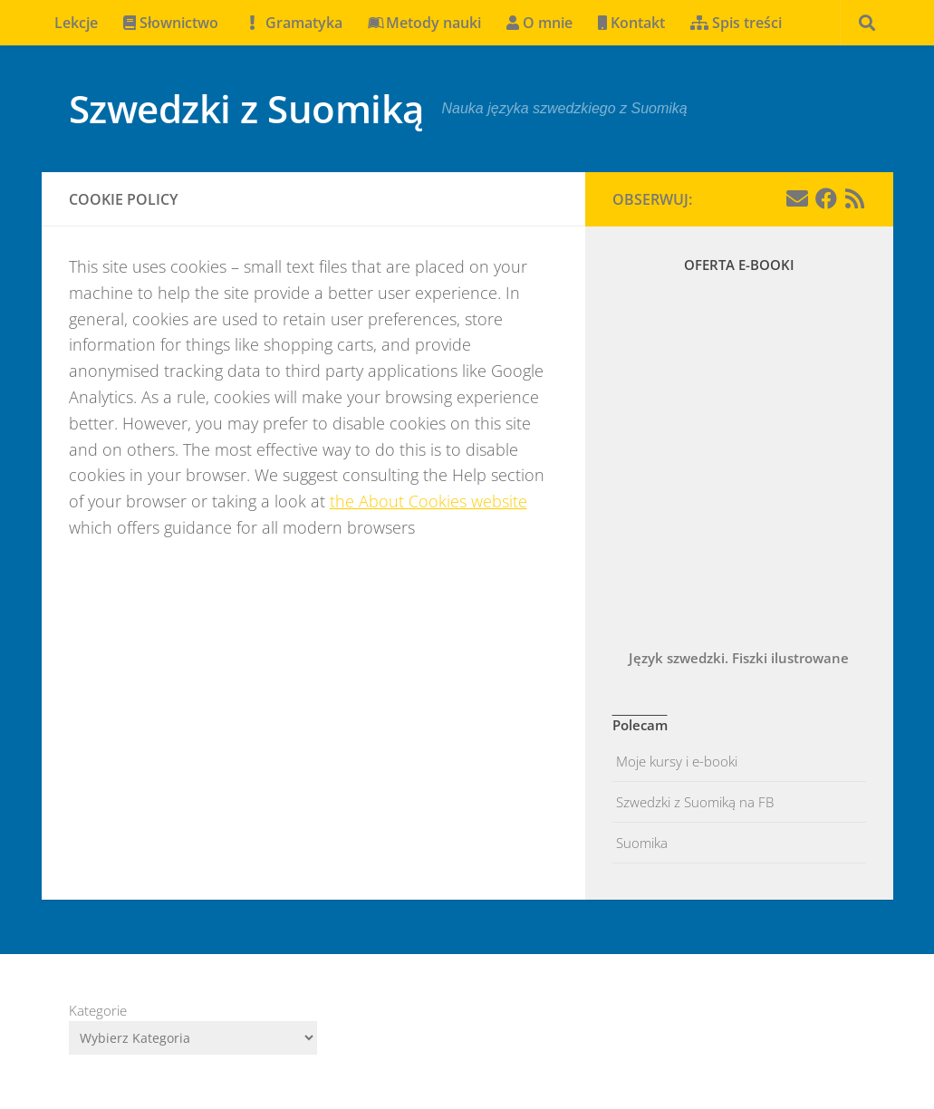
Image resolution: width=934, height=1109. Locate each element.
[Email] (797, 198)
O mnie (539, 23)
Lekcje (76, 23)
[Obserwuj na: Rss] (855, 198)
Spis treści (736, 23)
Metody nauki (424, 23)
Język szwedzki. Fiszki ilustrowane (739, 658)
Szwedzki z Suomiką (246, 108)
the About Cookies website (428, 501)
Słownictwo (170, 23)
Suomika (640, 843)
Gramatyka (293, 23)
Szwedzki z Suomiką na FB (693, 802)
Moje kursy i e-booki (674, 761)
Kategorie (98, 1010)
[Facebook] (826, 198)
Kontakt (631, 23)
